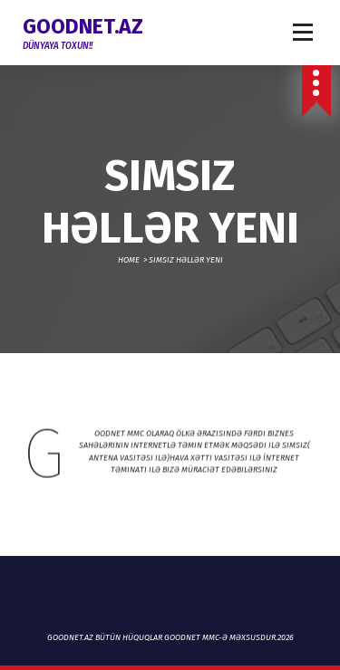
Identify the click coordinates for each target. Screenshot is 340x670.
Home (129, 259)
